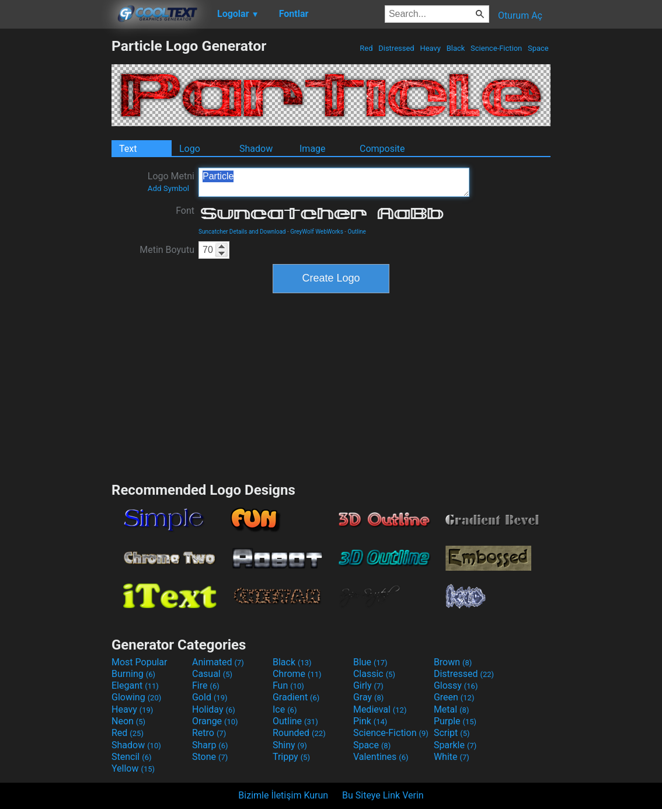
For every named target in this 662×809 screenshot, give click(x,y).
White (451, 756)
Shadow (256, 148)
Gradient (296, 697)
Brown (453, 662)
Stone (210, 756)
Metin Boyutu (167, 249)
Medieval (380, 709)
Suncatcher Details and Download (242, 231)
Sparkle (455, 745)
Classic (374, 673)
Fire (205, 685)
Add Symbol (168, 188)
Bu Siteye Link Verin (383, 795)
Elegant (135, 685)
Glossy (456, 685)
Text (128, 148)
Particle (333, 182)
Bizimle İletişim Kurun (283, 795)
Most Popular (140, 662)
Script (452, 732)
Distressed (396, 48)
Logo (189, 148)
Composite (382, 148)
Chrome (297, 673)
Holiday (213, 709)
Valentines (381, 756)
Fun (288, 685)
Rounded (299, 732)
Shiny (290, 745)
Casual (212, 673)
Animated (218, 662)
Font (185, 210)
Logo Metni (171, 182)
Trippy (291, 756)
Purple (455, 721)
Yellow (133, 768)
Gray (368, 697)
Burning (133, 673)
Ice (285, 709)
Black (455, 48)
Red (366, 48)
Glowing (136, 697)
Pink (370, 721)
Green (454, 697)
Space (538, 48)
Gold (210, 697)
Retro (209, 732)
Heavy (430, 48)
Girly (368, 685)
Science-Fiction (496, 48)
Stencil (131, 756)
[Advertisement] (55, 212)
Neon (128, 721)
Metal (451, 709)
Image (312, 148)
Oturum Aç (520, 15)
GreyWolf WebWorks (316, 231)
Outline (357, 231)
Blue (370, 662)
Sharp (210, 745)
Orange (215, 721)
